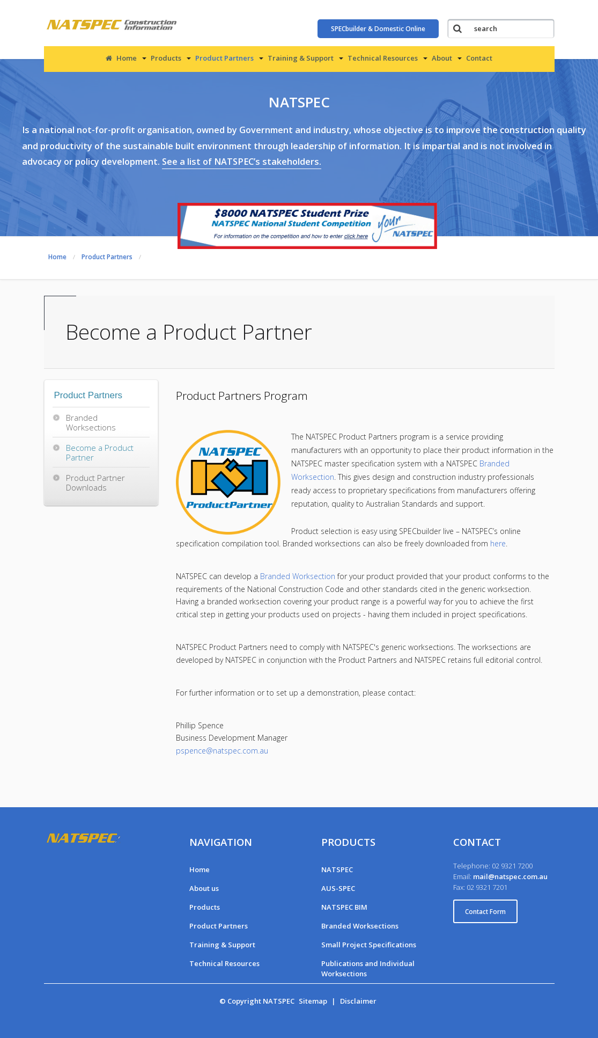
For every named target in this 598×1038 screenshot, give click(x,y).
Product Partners (224, 58)
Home (121, 58)
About (442, 58)
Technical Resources (383, 58)
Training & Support (301, 58)
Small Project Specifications (368, 944)
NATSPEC (337, 869)
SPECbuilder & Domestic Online (378, 28)
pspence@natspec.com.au (222, 750)
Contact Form (485, 911)
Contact (479, 58)
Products (166, 58)
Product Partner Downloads (95, 482)
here (498, 543)
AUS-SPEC (338, 888)
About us (204, 888)
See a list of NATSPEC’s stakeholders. (241, 161)
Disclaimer (358, 1001)
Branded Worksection (297, 576)
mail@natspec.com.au (510, 876)
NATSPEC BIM (344, 907)
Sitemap (313, 1001)
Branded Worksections (91, 422)
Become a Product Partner (100, 452)
